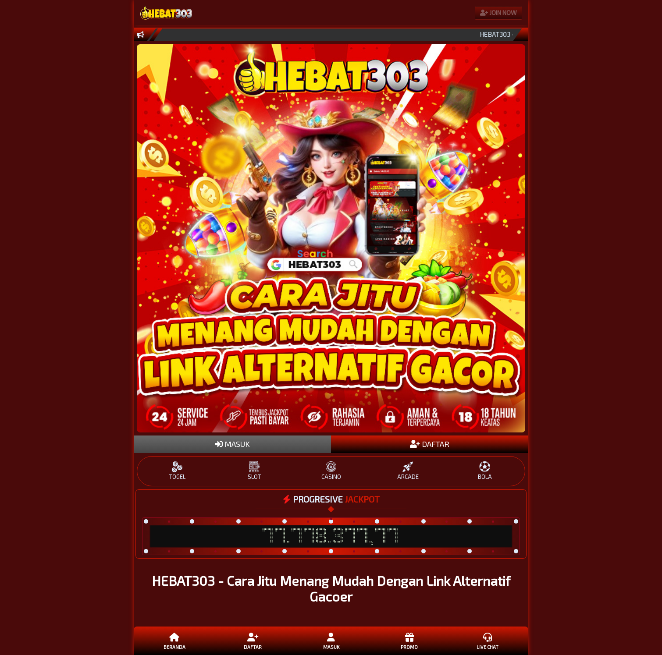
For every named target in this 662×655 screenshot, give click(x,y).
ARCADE (408, 470)
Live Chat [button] (487, 640)
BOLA (484, 470)
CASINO (330, 470)
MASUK (232, 444)
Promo (409, 640)
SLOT (254, 470)
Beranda (174, 640)
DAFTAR (429, 444)
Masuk (331, 640)
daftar (252, 640)
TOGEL (177, 470)
